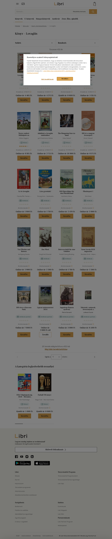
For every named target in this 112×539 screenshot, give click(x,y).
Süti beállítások (47, 79)
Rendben (65, 79)
